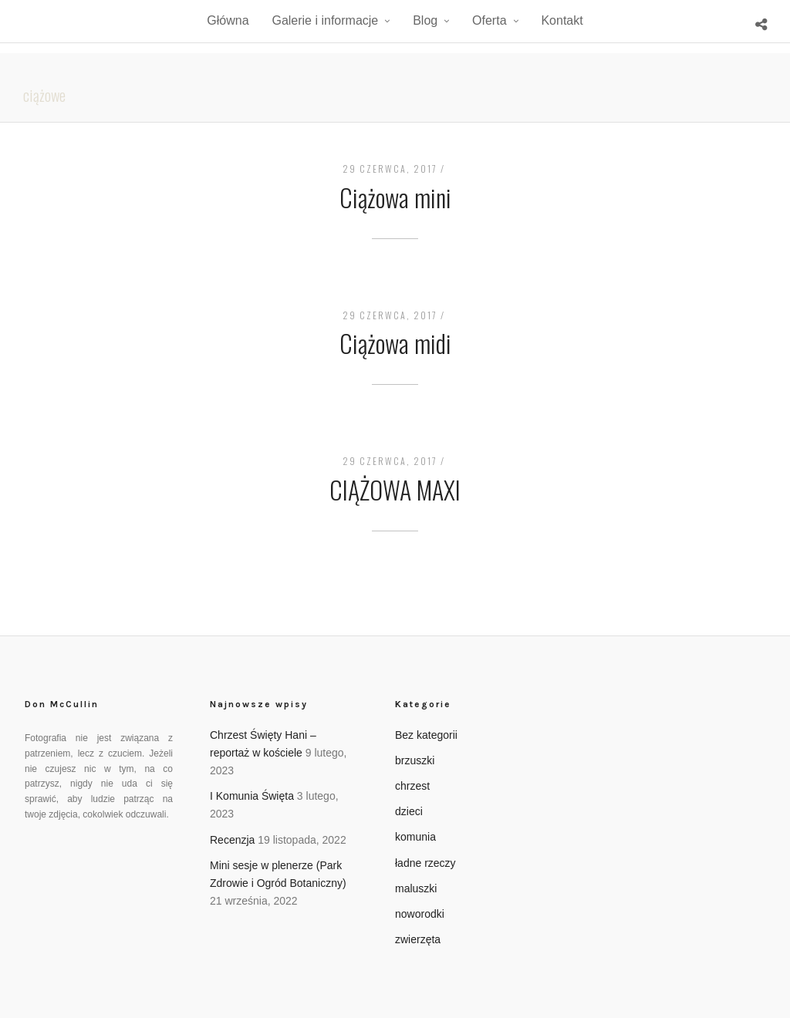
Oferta (489, 20)
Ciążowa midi (395, 343)
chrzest (412, 786)
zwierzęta (418, 939)
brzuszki (414, 760)
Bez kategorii (426, 735)
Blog (425, 20)
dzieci (409, 811)
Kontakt (561, 20)
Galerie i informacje (325, 20)
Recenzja (232, 840)
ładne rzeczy (425, 863)
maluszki (416, 888)
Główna (227, 20)
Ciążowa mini (395, 197)
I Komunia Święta (252, 796)
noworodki (419, 914)
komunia (415, 837)
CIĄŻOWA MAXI (395, 489)
